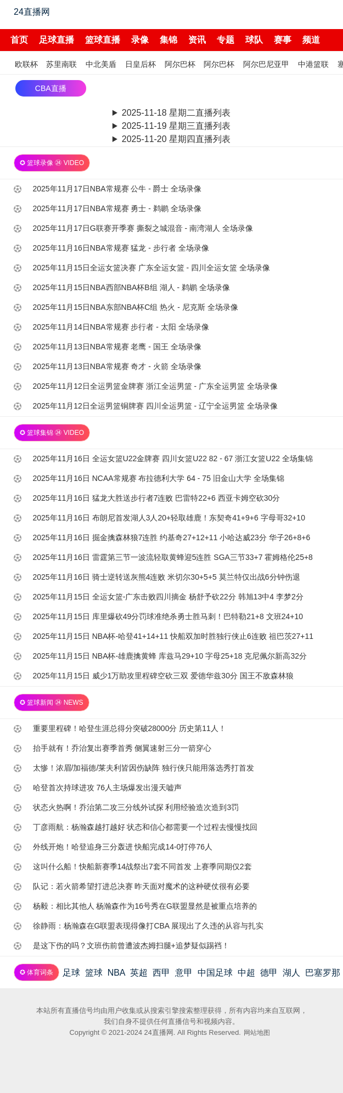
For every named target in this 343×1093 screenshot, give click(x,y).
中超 (246, 972)
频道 (311, 39)
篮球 (94, 972)
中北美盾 (101, 64)
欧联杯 (26, 64)
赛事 (282, 39)
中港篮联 (313, 64)
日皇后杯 (140, 64)
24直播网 (32, 11)
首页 (19, 39)
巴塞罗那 (322, 972)
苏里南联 (61, 64)
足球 (71, 972)
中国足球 (215, 972)
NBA (117, 972)
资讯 (197, 39)
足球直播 (56, 39)
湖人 (291, 972)
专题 (225, 39)
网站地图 (257, 1033)
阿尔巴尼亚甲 (266, 64)
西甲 (161, 972)
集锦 (168, 39)
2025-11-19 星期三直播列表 (176, 126)
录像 (140, 39)
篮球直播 (102, 39)
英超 (139, 972)
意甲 (184, 972)
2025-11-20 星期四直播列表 (176, 139)
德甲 (269, 972)
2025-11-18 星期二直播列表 (176, 112)
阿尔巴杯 (180, 64)
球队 (254, 39)
